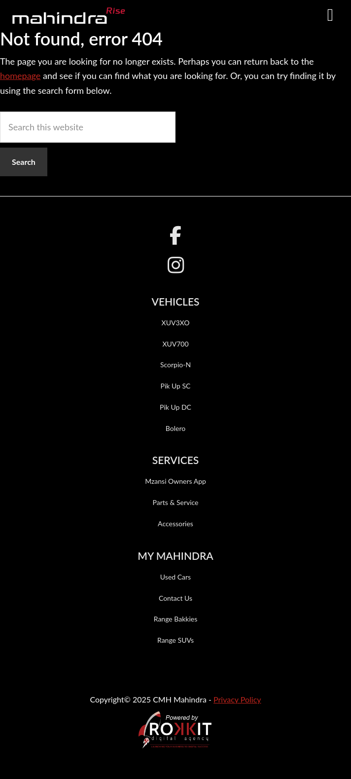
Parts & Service (175, 502)
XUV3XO (176, 322)
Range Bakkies (176, 619)
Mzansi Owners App (175, 481)
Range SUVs (175, 640)
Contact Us (175, 598)
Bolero (175, 428)
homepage (20, 75)
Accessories (175, 523)
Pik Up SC (176, 386)
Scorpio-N (175, 364)
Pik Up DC (175, 407)
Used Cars (175, 577)
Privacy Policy (237, 699)
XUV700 (175, 344)
